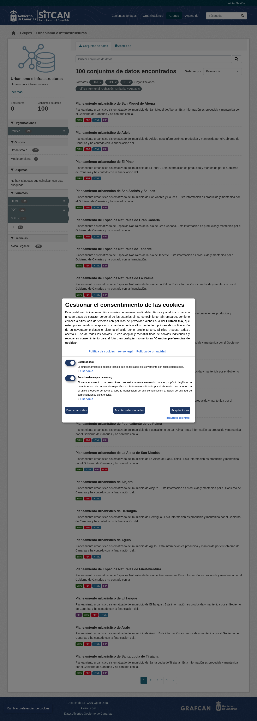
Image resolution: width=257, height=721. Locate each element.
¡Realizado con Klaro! (178, 418)
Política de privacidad (151, 351)
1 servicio (85, 371)
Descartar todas (76, 410)
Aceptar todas (180, 410)
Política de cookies (102, 351)
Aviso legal (125, 351)
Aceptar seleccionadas (129, 410)
